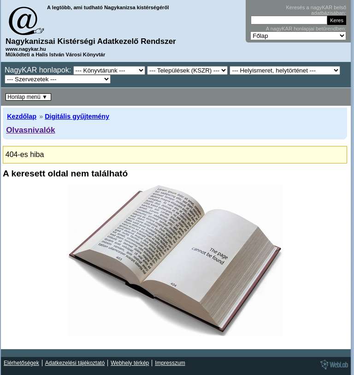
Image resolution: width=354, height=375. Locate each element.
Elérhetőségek (21, 363)
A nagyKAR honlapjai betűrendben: (306, 28)
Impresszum (170, 363)
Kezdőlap (21, 116)
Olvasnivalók (30, 129)
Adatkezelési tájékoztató (75, 363)
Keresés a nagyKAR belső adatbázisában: (316, 10)
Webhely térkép (130, 363)
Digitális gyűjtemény (77, 116)
